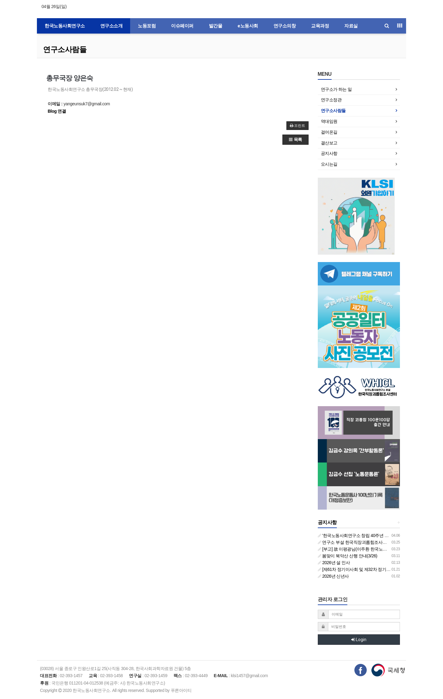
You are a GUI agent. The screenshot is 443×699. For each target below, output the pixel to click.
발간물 (215, 26)
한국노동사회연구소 (65, 26)
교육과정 (320, 26)
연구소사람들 (64, 49)
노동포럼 (147, 26)
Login (358, 639)
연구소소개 (111, 26)
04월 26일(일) (54, 6)
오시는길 (329, 164)
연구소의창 (284, 26)
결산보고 (329, 142)
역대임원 (329, 121)
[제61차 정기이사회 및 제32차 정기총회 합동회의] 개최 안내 (375, 569)
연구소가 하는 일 (336, 89)
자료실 (351, 26)
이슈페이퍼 (182, 26)
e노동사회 (247, 26)
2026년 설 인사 (334, 562)
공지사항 (329, 153)
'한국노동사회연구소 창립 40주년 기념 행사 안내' (365, 535)
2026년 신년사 (333, 576)
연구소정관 (331, 99)
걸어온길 (329, 132)
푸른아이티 (181, 690)
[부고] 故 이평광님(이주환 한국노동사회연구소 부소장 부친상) (377, 549)
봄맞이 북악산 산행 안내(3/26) (347, 555)
